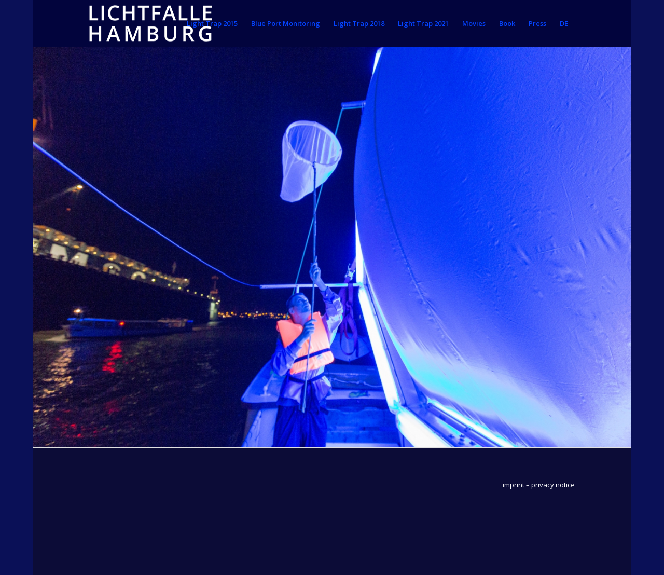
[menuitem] (212, 23)
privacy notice (553, 484)
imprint (513, 484)
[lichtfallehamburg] (150, 23)
